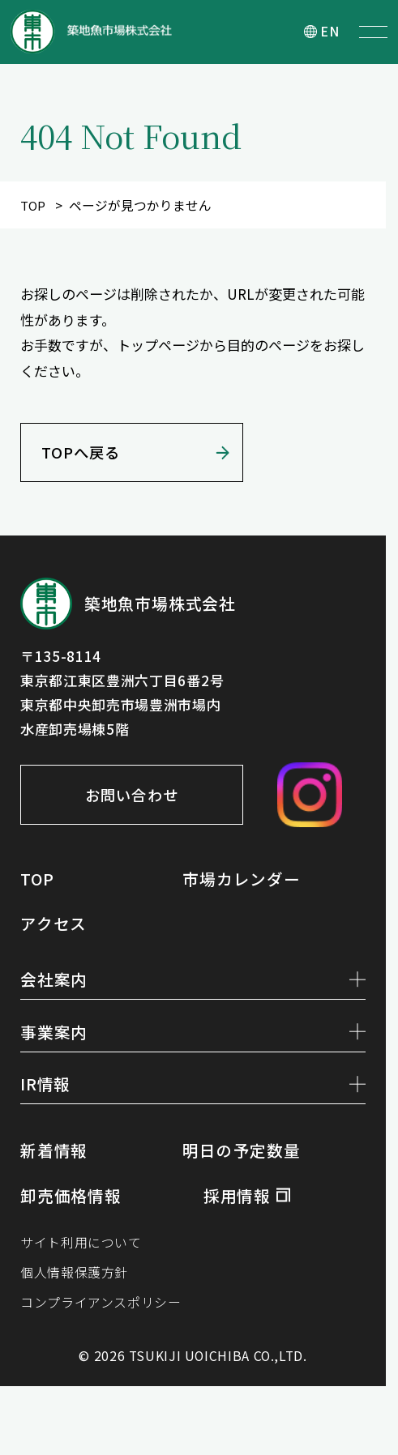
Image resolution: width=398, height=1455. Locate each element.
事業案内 (193, 1044)
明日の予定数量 (244, 1169)
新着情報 (55, 1169)
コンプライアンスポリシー (105, 1326)
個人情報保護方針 (77, 1295)
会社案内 (193, 988)
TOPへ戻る (85, 457)
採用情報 (238, 1213)
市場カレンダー (244, 886)
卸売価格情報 (73, 1213)
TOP (32, 205)
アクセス (55, 931)
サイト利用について (84, 1263)
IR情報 (193, 1100)
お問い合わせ (139, 802)
